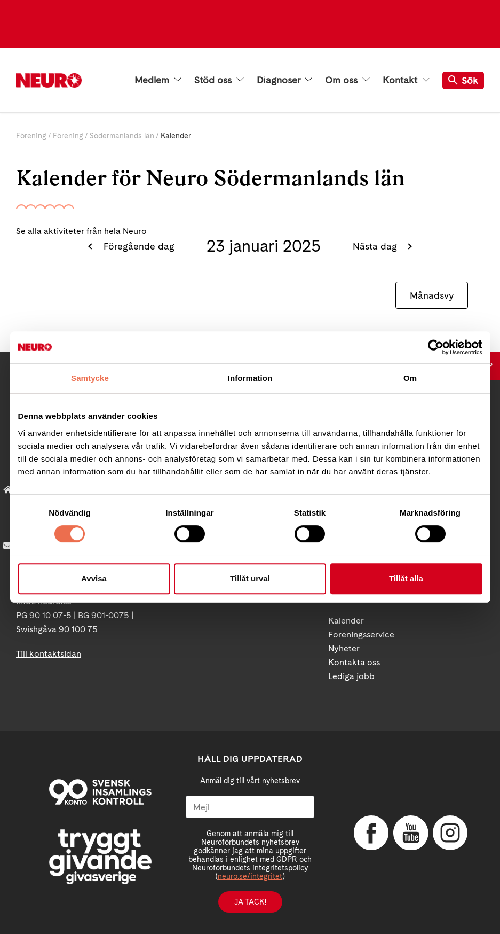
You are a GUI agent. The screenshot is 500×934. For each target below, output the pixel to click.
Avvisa (94, 578)
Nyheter (344, 648)
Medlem (157, 80)
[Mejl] (250, 807)
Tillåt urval (250, 578)
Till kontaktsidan (48, 654)
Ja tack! (250, 902)
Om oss (347, 80)
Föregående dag (137, 246)
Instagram (449, 833)
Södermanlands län (122, 135)
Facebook (370, 833)
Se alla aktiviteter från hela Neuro (81, 231)
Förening (31, 135)
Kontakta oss (354, 662)
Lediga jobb (351, 676)
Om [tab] (410, 378)
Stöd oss (219, 80)
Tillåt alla (406, 578)
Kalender (346, 621)
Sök (463, 80)
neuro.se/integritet (250, 876)
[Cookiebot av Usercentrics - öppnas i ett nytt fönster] (435, 347)
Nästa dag (376, 246)
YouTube (409, 833)
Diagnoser (284, 80)
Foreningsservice (361, 634)
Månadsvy (432, 295)
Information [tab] (250, 378)
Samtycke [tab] (90, 378)
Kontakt (406, 80)
